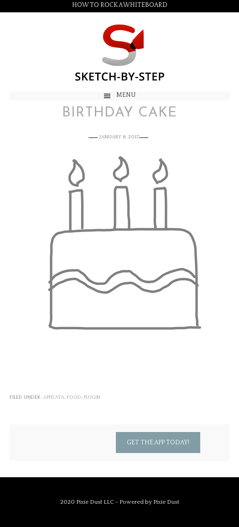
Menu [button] (126, 95)
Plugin (91, 397)
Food (74, 397)
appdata (53, 397)
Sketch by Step (119, 52)
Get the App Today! (158, 442)
